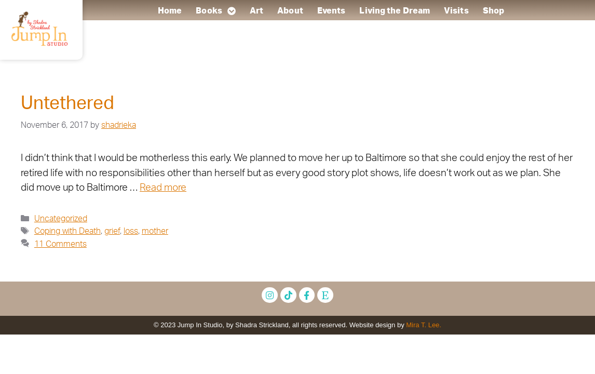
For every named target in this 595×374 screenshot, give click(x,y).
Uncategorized (60, 219)
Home (170, 11)
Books (216, 11)
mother (155, 231)
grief (112, 231)
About (290, 11)
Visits (456, 11)
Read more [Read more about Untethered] (163, 188)
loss (131, 231)
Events (331, 11)
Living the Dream (394, 11)
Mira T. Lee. (423, 325)
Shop (493, 11)
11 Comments (60, 244)
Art (256, 11)
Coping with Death (67, 231)
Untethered (67, 104)
